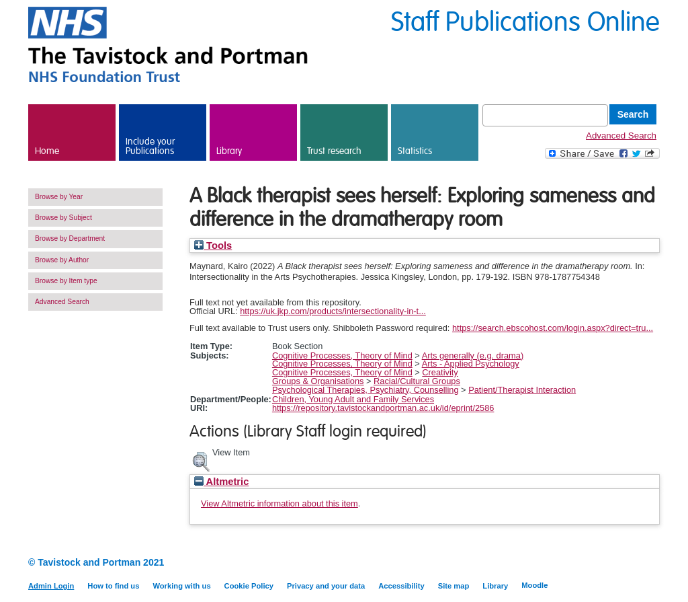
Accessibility (401, 586)
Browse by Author (62, 260)
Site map (454, 586)
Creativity (440, 372)
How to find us (113, 586)
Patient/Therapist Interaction (522, 390)
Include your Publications (150, 146)
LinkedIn (627, 563)
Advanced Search (621, 135)
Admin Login (51, 586)
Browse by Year (59, 196)
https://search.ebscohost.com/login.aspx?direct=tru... (552, 328)
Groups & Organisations (318, 381)
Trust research (334, 151)
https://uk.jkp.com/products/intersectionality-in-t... (333, 311)
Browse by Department (70, 238)
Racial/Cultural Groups (417, 381)
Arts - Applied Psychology (470, 364)
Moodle (534, 585)
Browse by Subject (63, 217)
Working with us (181, 586)
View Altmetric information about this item (279, 503)
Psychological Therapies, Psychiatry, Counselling (365, 390)
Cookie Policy (248, 586)
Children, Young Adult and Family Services (353, 399)
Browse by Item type (66, 281)
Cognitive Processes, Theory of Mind (342, 355)
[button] (201, 460)
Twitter (651, 563)
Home (47, 151)
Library (229, 151)
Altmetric (221, 481)
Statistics (415, 151)
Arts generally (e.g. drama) (473, 355)
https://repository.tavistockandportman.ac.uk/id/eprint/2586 (383, 408)
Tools (213, 245)
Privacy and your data (326, 586)
